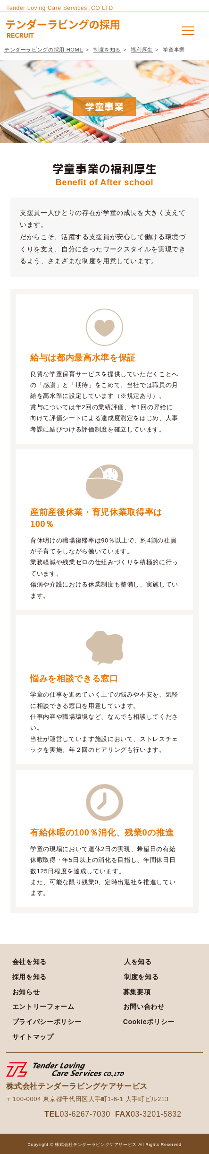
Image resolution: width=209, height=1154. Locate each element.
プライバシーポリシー (47, 1021)
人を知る (138, 961)
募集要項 (137, 992)
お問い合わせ (144, 1006)
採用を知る (29, 977)
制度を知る (107, 49)
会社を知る (29, 961)
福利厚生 (142, 49)
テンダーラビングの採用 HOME (44, 49)
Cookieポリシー (149, 1021)
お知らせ (26, 992)
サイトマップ (33, 1037)
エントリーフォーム (43, 1006)
